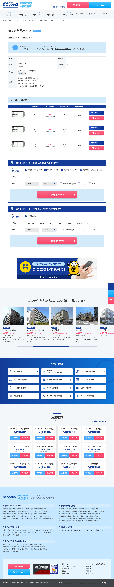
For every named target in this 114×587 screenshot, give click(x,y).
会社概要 (55, 7)
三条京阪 (45, 529)
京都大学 (8, 543)
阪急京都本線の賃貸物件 (95, 513)
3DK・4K (93, 529)
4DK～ (104, 529)
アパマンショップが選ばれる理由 (95, 562)
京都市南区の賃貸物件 (24, 513)
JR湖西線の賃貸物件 (99, 511)
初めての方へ (65, 562)
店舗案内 (88, 567)
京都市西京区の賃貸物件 (10, 513)
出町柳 (19, 529)
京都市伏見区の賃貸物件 (10, 515)
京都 (16, 531)
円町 (35, 531)
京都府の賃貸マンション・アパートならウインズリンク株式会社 (20, 20)
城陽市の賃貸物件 (48, 518)
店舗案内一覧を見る (99, 421)
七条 (4, 531)
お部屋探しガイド (67, 567)
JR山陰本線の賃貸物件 (84, 511)
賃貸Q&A (64, 569)
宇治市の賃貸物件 (36, 518)
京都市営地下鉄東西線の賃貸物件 (89, 508)
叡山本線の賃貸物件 (78, 520)
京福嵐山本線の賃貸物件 (94, 518)
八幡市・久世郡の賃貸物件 (10, 518)
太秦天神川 (45, 531)
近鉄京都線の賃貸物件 (79, 518)
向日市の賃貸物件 (24, 518)
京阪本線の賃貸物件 (78, 515)
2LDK (87, 529)
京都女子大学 (38, 545)
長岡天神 (23, 534)
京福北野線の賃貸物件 (65, 520)
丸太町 (24, 529)
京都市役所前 (38, 529)
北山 (4, 529)
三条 (51, 529)
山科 (13, 534)
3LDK (98, 529)
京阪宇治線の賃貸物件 (92, 515)
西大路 (20, 531)
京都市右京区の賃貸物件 (39, 513)
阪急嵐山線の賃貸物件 (65, 515)
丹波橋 (18, 534)
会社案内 (88, 565)
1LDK (76, 529)
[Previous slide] (14, 346)
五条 (12, 531)
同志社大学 (22, 543)
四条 (8, 531)
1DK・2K (70, 529)
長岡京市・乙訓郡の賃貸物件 (42, 515)
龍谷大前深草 (6, 534)
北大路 (9, 529)
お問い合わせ (89, 572)
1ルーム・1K (62, 529)
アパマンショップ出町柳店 (63, 49)
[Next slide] (100, 346)
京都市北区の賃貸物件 (9, 508)
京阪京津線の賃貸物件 (65, 518)
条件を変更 (16, 171)
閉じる (104, 583)
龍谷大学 (24, 545)
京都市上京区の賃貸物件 (24, 508)
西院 (29, 531)
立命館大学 (36, 543)
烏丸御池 (30, 529)
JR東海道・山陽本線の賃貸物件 (68, 511)
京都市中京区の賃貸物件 (10, 511)
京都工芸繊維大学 (39, 547)
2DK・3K (81, 529)
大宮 (25, 531)
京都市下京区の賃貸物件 (41, 511)
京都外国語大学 (10, 550)
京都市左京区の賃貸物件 (46, 20)
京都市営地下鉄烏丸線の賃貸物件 (68, 508)
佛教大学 (24, 547)
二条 (39, 531)
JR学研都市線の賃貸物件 (79, 513)
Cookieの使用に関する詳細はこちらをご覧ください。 (46, 582)
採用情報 (62, 7)
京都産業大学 (10, 545)
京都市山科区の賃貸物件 (25, 515)
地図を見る (22, 73)
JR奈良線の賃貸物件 (65, 513)
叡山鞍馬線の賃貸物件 (92, 520)
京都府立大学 (10, 547)
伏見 (51, 531)
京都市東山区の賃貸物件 (25, 511)
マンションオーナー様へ (69, 565)
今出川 (14, 529)
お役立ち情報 (65, 572)
